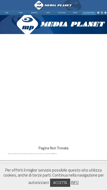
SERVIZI (48, 12)
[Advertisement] (53, 87)
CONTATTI (75, 12)
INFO (75, 182)
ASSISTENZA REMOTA (89, 12)
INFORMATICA (34, 12)
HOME (6, 12)
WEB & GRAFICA (61, 12)
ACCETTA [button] (60, 182)
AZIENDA (21, 12)
